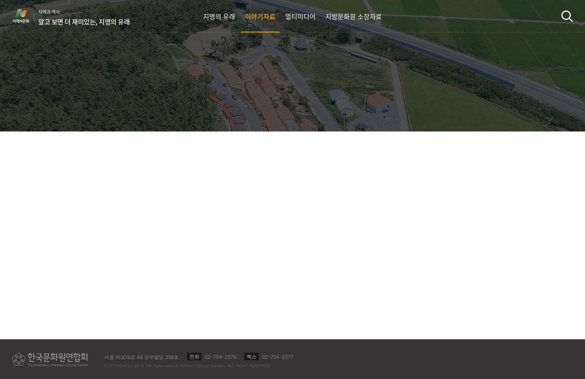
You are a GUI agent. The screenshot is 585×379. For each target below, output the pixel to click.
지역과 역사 (84, 17)
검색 (567, 16)
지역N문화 (25, 16)
